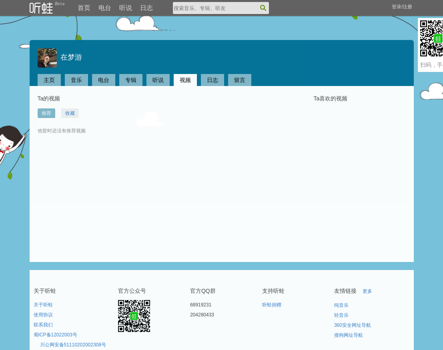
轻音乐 (341, 315)
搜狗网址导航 (348, 335)
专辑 (130, 80)
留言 (239, 80)
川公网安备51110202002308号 (73, 345)
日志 (146, 7)
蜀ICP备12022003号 (55, 335)
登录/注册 (402, 7)
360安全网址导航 (352, 325)
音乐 (76, 80)
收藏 (70, 113)
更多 (367, 291)
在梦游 (60, 57)
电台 (104, 7)
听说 (125, 7)
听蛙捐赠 (271, 305)
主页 (49, 80)
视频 (185, 80)
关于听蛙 (43, 305)
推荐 (46, 113)
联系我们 (43, 325)
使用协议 (43, 315)
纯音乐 (341, 305)
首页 (84, 7)
